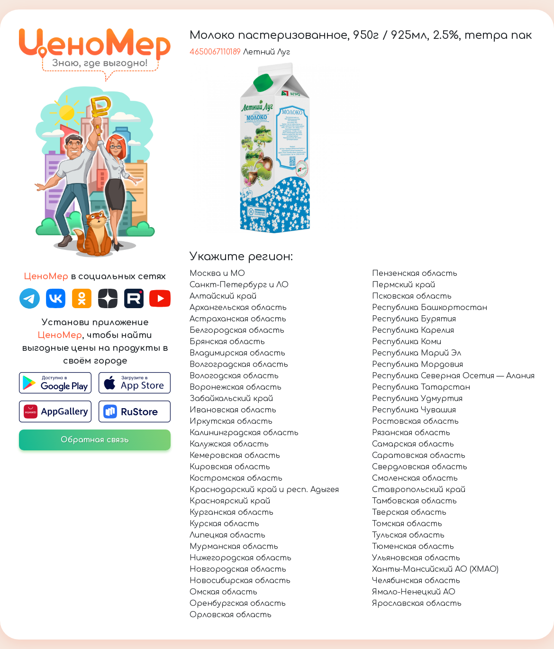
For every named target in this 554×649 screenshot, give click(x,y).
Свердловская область (419, 467)
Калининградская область (244, 433)
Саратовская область (418, 455)
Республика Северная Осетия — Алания (453, 376)
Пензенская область (414, 273)
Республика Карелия (413, 330)
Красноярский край (230, 501)
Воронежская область (236, 387)
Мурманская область (234, 546)
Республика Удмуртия (417, 398)
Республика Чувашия (414, 410)
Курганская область (231, 512)
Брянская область (227, 342)
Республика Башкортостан (429, 307)
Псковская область (412, 296)
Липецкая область (227, 535)
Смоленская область (415, 478)
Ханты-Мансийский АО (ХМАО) (435, 569)
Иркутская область (231, 421)
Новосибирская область (240, 580)
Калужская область (229, 444)
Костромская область (236, 478)
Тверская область (409, 512)
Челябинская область (416, 580)
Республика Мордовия (417, 364)
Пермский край (403, 285)
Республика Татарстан (421, 387)
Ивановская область (233, 410)
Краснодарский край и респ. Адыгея (264, 489)
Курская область (224, 524)
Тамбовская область (414, 501)
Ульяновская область (416, 558)
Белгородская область (237, 330)
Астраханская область (238, 319)
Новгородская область (238, 569)
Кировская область (230, 467)
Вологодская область (234, 376)
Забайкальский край (231, 398)
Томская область (407, 524)
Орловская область (231, 615)
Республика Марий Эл (416, 353)
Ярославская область (417, 603)
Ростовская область (415, 421)
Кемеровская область (235, 455)
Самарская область (413, 444)
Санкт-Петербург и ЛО (239, 285)
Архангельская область (238, 307)
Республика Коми (406, 342)
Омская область (223, 592)
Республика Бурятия (414, 319)
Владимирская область (237, 353)
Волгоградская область (239, 364)
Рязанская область (411, 433)
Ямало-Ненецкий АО (413, 592)
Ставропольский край (418, 489)
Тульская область (408, 535)
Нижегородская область (240, 558)
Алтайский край (223, 296)
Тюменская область (413, 546)
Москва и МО (217, 273)
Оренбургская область (238, 603)
